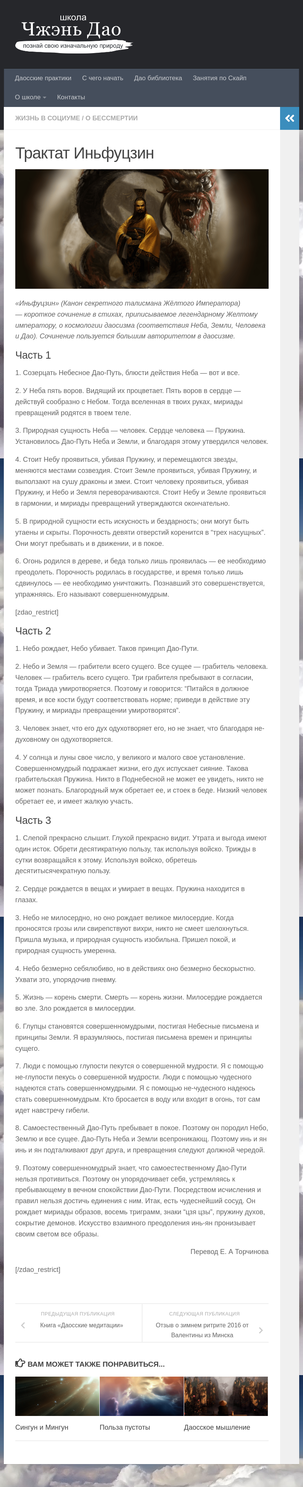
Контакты (71, 97)
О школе (28, 97)
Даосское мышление (217, 1427)
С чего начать (102, 78)
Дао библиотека (158, 78)
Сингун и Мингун (41, 1427)
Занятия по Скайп (220, 78)
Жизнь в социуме (47, 118)
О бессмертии (112, 118)
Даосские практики (43, 78)
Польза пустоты (125, 1427)
